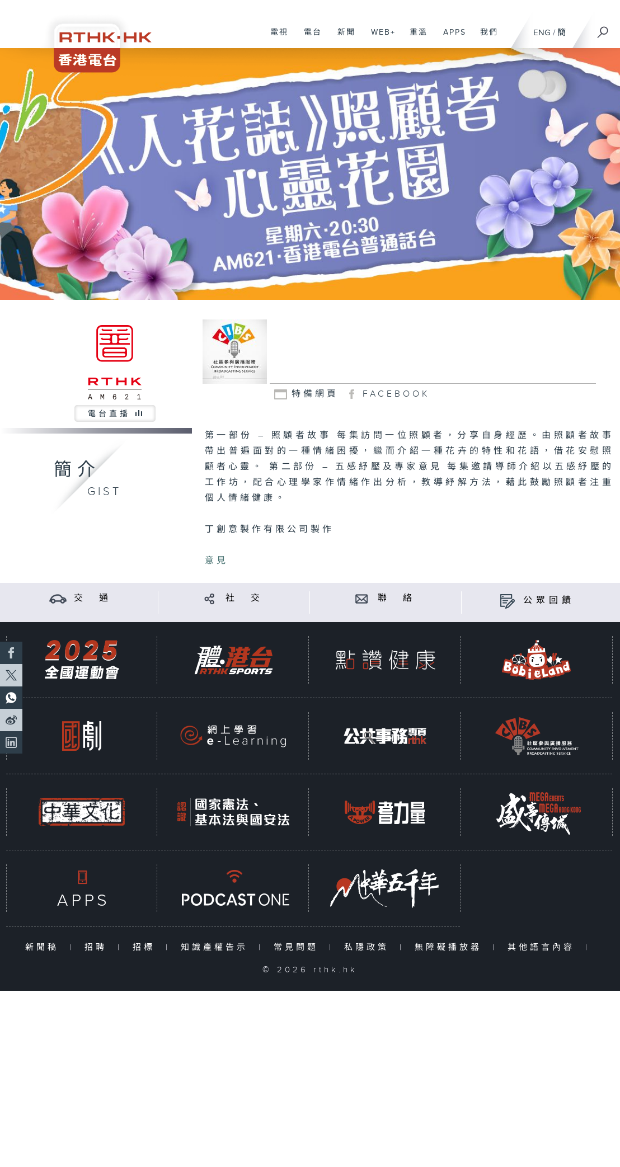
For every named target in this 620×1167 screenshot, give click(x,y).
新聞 (342, 38)
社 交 (245, 598)
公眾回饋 (549, 600)
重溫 (414, 38)
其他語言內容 (544, 947)
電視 (275, 38)
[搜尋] (603, 28)
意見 (216, 561)
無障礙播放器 (451, 947)
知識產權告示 (217, 947)
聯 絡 (397, 598)
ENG (542, 32)
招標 (146, 947)
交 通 (93, 598)
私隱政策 (369, 947)
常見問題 (298, 947)
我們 (485, 38)
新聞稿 (44, 947)
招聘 (98, 947)
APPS (450, 38)
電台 (308, 38)
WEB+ (379, 38)
